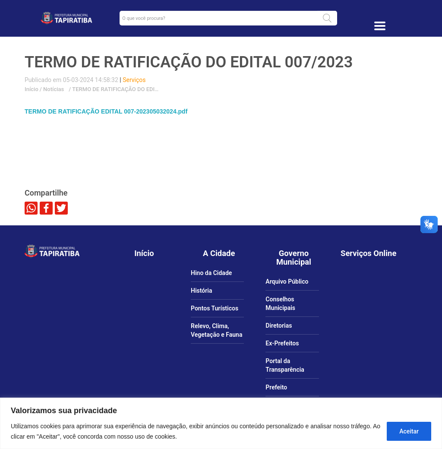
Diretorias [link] (278, 325)
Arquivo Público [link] (286, 281)
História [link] (201, 290)
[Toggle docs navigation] (380, 25)
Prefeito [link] (276, 387)
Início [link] (31, 89)
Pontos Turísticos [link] (214, 308)
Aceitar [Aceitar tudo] (409, 431)
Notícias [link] (53, 89)
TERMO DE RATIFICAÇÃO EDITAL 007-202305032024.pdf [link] (106, 111)
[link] (66, 18)
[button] (327, 18)
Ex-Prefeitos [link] (282, 343)
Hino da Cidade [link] (211, 272)
